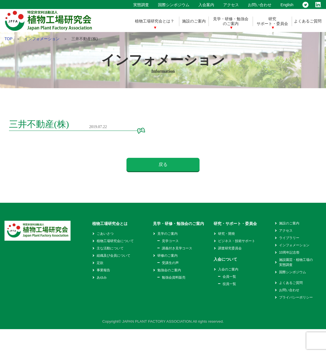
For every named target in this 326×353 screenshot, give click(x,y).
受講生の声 (170, 263)
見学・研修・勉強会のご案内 (230, 21)
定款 (100, 263)
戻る (163, 164)
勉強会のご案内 (169, 270)
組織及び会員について (113, 256)
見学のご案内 (167, 234)
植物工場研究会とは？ (154, 21)
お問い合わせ (259, 5)
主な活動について (110, 248)
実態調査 (141, 5)
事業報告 (103, 270)
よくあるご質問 (308, 21)
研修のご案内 (167, 256)
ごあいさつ (105, 234)
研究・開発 (226, 234)
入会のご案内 (228, 269)
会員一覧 (229, 277)
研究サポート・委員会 (272, 21)
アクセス (231, 5)
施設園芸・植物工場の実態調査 (296, 262)
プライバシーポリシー (296, 297)
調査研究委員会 (230, 248)
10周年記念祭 (289, 252)
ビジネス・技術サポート (236, 241)
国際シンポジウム (173, 5)
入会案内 (206, 5)
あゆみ (102, 277)
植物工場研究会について (115, 241)
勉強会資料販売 (173, 277)
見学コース (170, 241)
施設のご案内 (194, 21)
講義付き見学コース (177, 248)
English (286, 5)
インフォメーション (42, 39)
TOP (8, 39)
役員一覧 (229, 284)
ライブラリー (289, 238)
